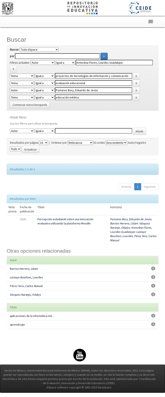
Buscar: (14, 49)
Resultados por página (24, 143)
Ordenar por (59, 143)
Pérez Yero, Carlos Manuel (26, 286)
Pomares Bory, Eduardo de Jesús (130, 219)
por (12, 56)
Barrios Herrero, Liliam (124, 223)
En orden (99, 143)
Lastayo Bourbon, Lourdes (26, 277)
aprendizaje (17, 324)
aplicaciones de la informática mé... (32, 316)
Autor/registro (137, 143)
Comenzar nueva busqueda (30, 105)
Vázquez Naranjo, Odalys (25, 294)
